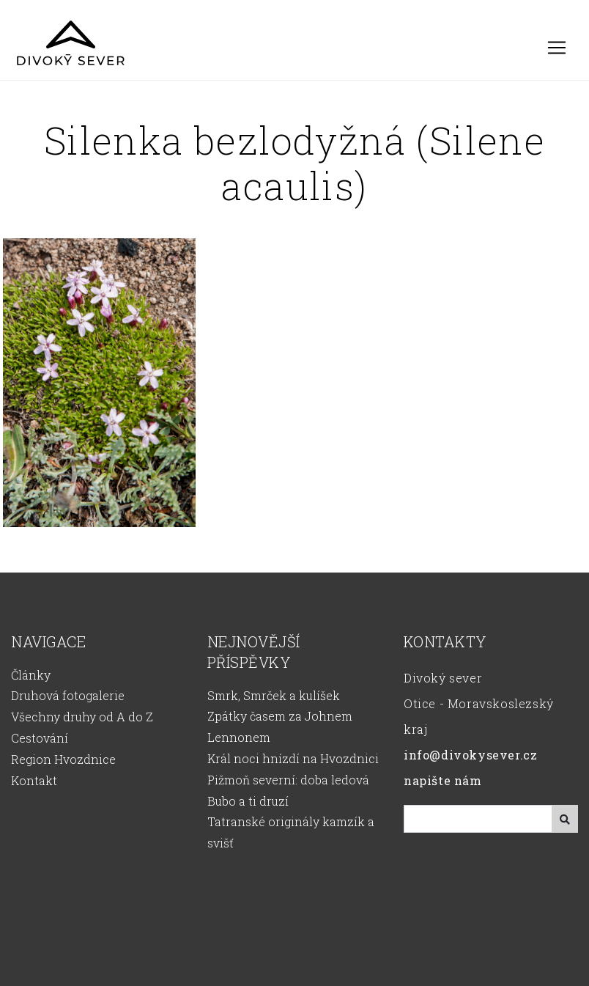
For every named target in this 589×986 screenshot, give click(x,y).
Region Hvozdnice (63, 759)
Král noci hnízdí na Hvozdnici (293, 758)
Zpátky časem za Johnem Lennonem (279, 726)
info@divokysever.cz (470, 754)
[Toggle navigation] (556, 47)
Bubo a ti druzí (248, 801)
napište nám (443, 780)
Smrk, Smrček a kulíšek (273, 695)
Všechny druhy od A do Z (82, 716)
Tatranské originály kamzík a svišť (290, 832)
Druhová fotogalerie (68, 695)
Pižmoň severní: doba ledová (288, 779)
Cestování (39, 738)
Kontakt (34, 780)
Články (31, 675)
